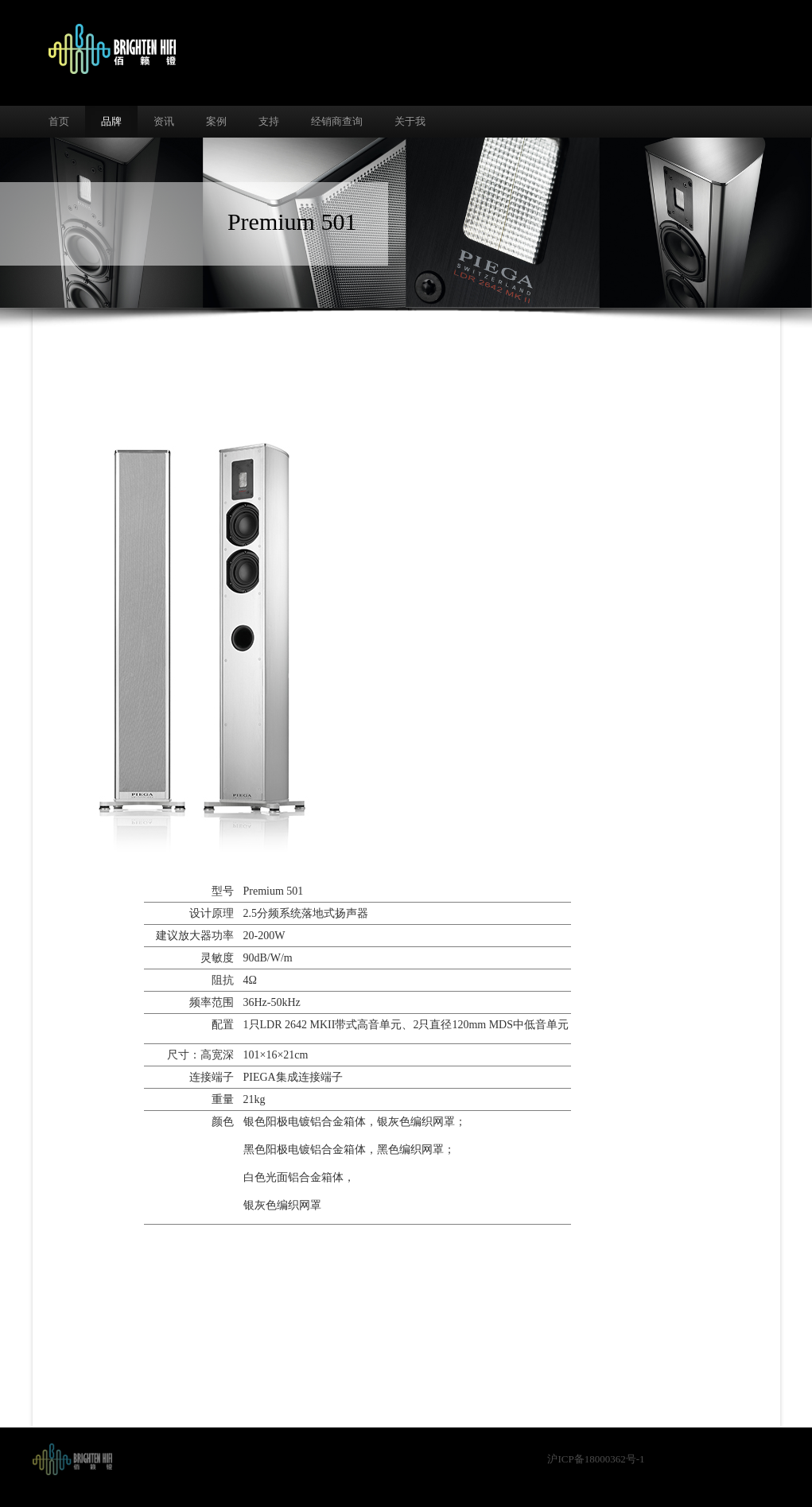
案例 (216, 121)
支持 (268, 121)
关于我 (409, 121)
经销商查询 (337, 121)
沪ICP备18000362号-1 (595, 1459)
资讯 (163, 121)
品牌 (111, 121)
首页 (59, 121)
